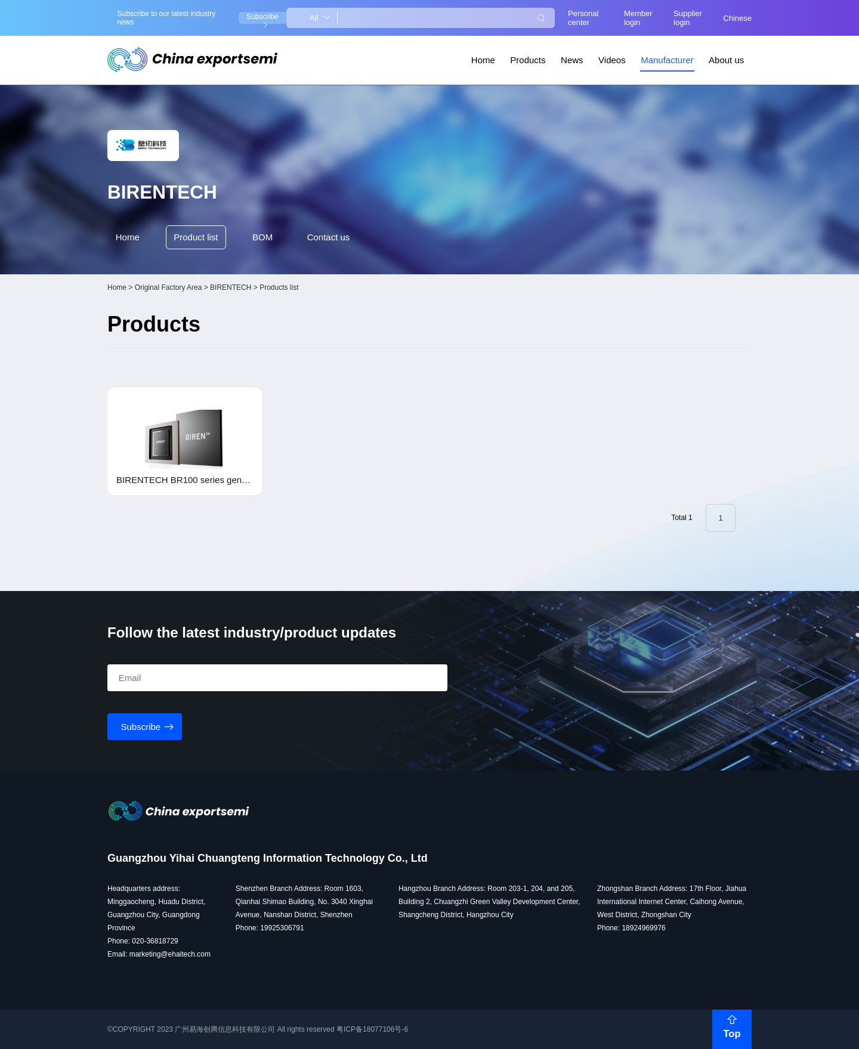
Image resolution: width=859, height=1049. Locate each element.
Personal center (583, 18)
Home (483, 60)
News (572, 60)
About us (726, 60)
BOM (262, 237)
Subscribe (262, 18)
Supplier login (687, 18)
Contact (328, 237)
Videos (612, 60)
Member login (638, 18)
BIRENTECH (230, 287)
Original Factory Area (168, 287)
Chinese (737, 18)
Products (527, 60)
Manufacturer (667, 60)
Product (196, 237)
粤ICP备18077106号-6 (372, 1029)
